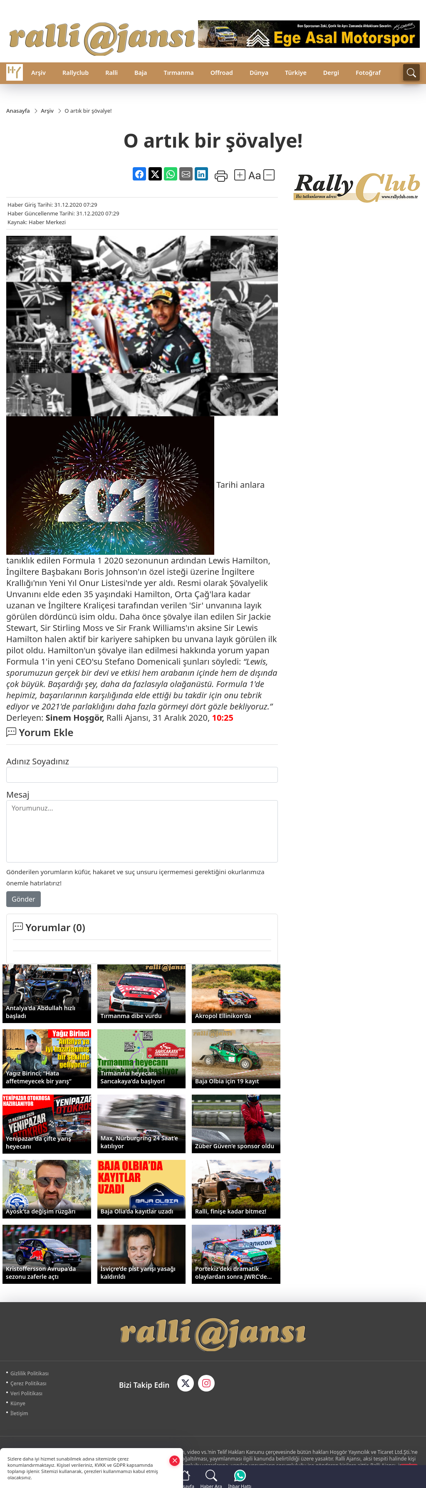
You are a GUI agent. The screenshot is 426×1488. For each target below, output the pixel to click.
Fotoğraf (368, 73)
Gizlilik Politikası (29, 1373)
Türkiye (296, 73)
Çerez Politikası (28, 1383)
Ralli (111, 73)
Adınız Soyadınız (37, 761)
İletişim (19, 1413)
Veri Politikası (26, 1393)
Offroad (222, 73)
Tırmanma (178, 73)
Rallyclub (75, 73)
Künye (17, 1403)
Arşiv (38, 73)
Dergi (331, 73)
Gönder (23, 899)
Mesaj (17, 794)
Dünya (259, 73)
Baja (140, 73)
